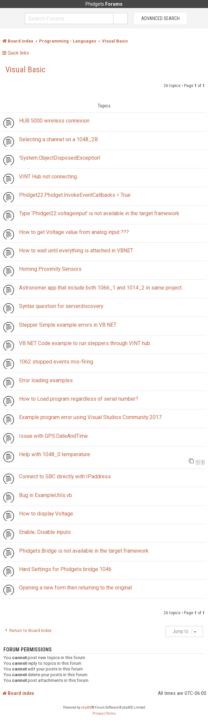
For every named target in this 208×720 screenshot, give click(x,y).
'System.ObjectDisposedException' (59, 158)
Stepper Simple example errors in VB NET (68, 325)
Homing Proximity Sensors (50, 269)
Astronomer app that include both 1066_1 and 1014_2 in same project (100, 288)
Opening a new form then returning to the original (75, 587)
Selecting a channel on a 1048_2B (58, 139)
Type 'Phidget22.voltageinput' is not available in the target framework (99, 213)
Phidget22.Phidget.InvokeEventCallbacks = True (75, 195)
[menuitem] (98, 714)
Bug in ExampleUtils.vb (45, 495)
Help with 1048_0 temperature (54, 454)
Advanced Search (160, 18)
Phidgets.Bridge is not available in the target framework (84, 551)
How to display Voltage (46, 513)
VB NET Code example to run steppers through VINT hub (84, 343)
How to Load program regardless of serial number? (78, 399)
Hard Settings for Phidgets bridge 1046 (65, 569)
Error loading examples (46, 380)
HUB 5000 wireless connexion (54, 120)
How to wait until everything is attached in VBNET (76, 250)
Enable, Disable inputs (45, 532)
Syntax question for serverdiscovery (61, 306)
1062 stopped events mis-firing (56, 361)
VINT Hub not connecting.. (49, 176)
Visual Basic (25, 69)
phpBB (86, 707)
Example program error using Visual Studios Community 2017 (90, 417)
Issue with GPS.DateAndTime (53, 436)
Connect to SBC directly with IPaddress (65, 476)
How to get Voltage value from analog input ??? (74, 232)
